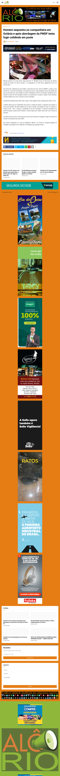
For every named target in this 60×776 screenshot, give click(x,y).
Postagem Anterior (7, 192)
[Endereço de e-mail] (30, 654)
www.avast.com (20, 133)
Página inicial (6, 26)
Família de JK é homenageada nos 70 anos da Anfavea (48, 171)
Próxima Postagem (52, 192)
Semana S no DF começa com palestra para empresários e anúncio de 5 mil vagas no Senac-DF (11, 173)
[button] (2, 2)
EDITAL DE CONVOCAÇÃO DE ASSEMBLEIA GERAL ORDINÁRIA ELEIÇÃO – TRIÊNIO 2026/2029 (44, 637)
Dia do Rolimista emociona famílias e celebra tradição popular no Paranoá (29, 172)
